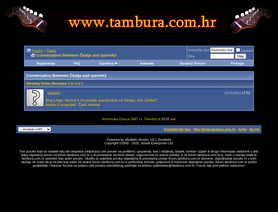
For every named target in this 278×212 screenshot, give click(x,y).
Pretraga (237, 63)
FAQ (76, 63)
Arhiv (242, 129)
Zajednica (108, 63)
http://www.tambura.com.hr (215, 129)
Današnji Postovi (193, 63)
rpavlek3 (53, 93)
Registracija (46, 63)
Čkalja (51, 50)
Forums (37, 50)
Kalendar (147, 63)
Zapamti (244, 50)
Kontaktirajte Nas (177, 129)
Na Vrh (254, 129)
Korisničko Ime (198, 50)
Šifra (191, 56)
